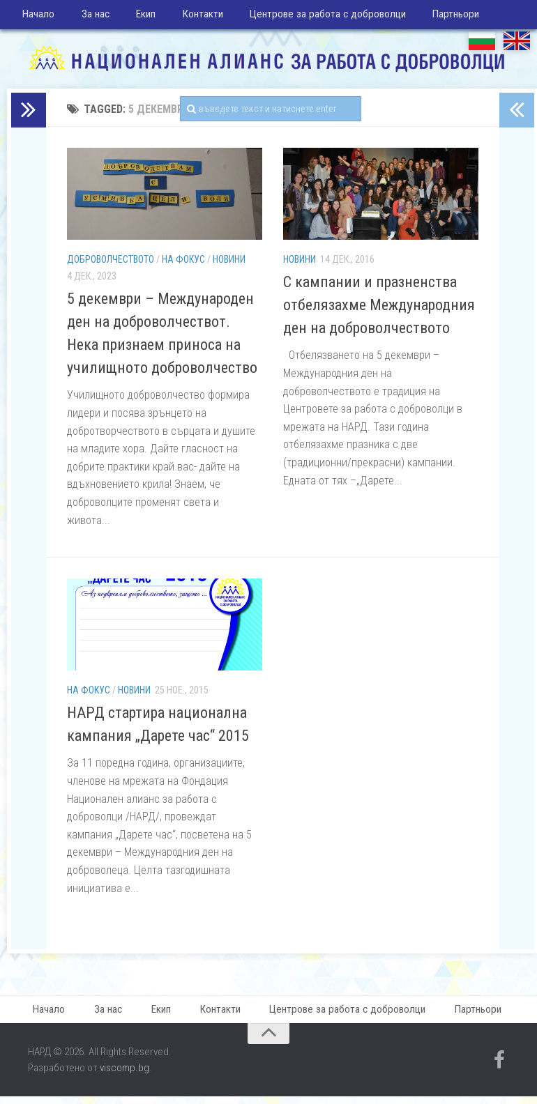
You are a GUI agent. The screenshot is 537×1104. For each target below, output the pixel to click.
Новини (229, 264)
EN (517, 45)
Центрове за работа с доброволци (309, 17)
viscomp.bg (124, 1075)
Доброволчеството (110, 264)
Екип (135, 17)
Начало (37, 17)
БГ (482, 45)
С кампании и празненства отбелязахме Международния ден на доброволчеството (379, 310)
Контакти (187, 17)
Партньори (434, 17)
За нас (89, 17)
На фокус (183, 264)
